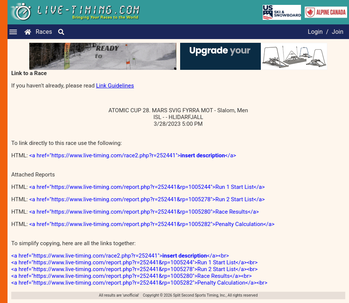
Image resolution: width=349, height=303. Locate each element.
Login (315, 31)
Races (44, 31)
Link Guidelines (115, 85)
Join (337, 31)
